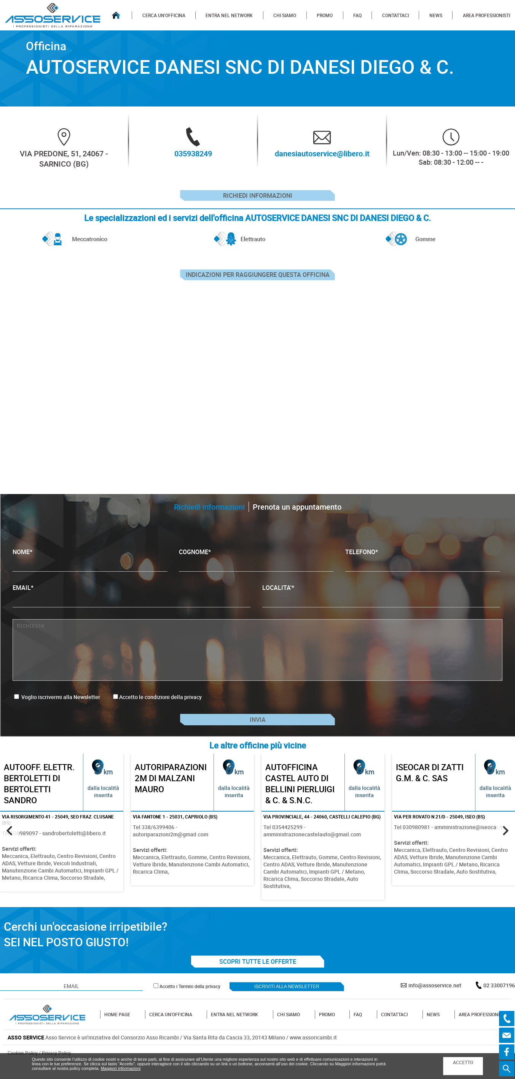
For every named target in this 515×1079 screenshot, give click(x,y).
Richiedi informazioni (257, 198)
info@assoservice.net (434, 1000)
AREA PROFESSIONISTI (486, 15)
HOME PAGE (117, 1030)
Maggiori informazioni (121, 1068)
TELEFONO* (422, 568)
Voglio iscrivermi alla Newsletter (57, 705)
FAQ (357, 15)
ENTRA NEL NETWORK (229, 15)
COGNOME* (256, 568)
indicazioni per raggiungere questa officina (257, 281)
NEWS (435, 15)
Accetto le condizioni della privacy (160, 705)
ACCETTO (463, 1062)
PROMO (325, 15)
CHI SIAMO (284, 15)
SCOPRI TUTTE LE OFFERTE (257, 977)
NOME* (90, 568)
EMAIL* (131, 604)
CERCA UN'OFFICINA (163, 15)
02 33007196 (499, 1000)
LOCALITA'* (381, 604)
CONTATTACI (395, 15)
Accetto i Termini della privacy (189, 1001)
